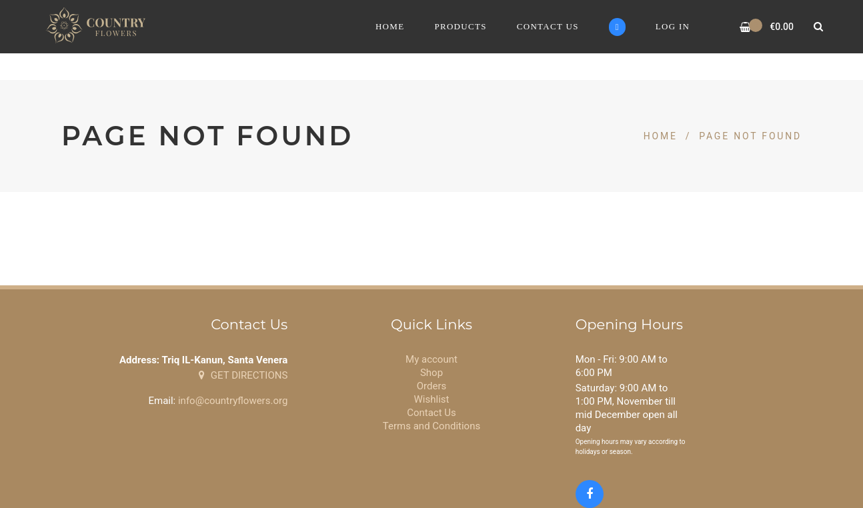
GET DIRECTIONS (243, 375)
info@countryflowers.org (232, 401)
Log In (673, 26)
